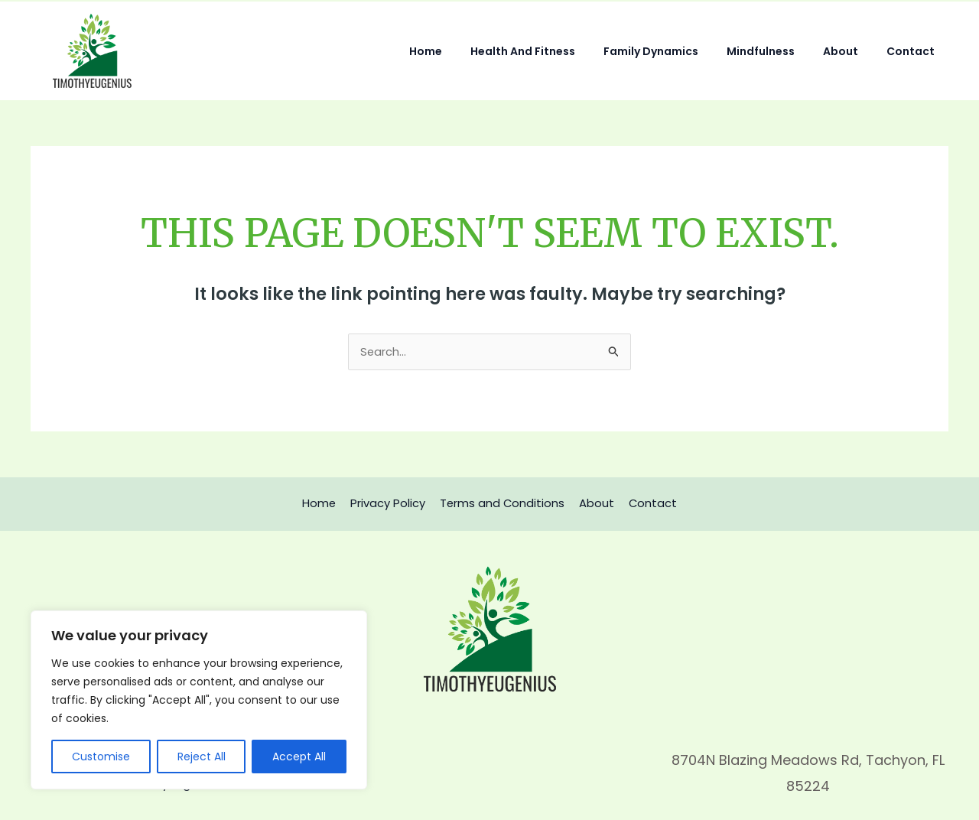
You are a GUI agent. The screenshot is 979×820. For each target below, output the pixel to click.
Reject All (201, 756)
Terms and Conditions (502, 504)
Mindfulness (777, 51)
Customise (101, 756)
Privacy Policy (390, 504)
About (850, 51)
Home (463, 51)
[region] (199, 699)
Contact (914, 51)
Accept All (299, 756)
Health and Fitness (553, 51)
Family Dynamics (674, 51)
